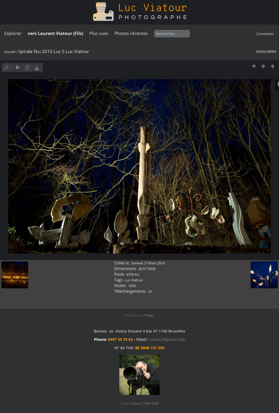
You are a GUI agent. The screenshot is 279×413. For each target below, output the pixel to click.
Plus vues (99, 33)
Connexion (265, 33)
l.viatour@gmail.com (166, 339)
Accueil (9, 51)
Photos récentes (131, 33)
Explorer (13, 33)
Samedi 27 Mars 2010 (148, 263)
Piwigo (149, 315)
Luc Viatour (134, 280)
